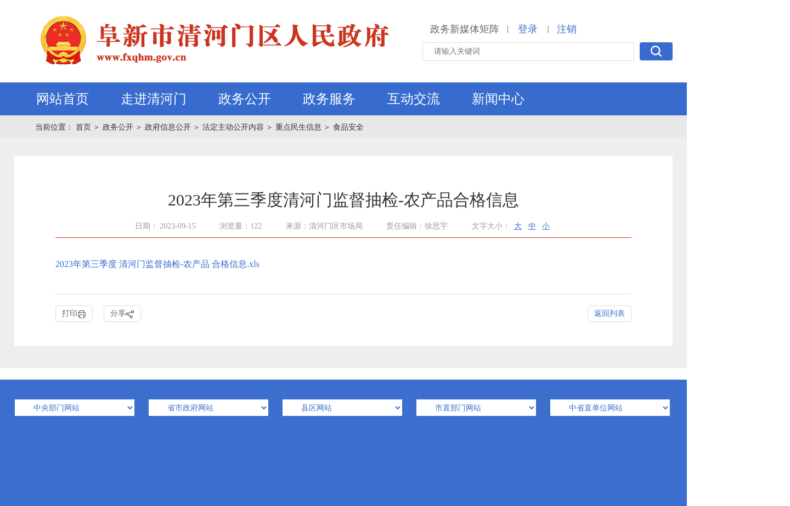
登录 (528, 29)
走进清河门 (154, 99)
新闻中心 (498, 99)
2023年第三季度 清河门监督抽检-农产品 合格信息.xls (157, 264)
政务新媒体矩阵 (464, 29)
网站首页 (62, 99)
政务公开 (244, 99)
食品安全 (348, 127)
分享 (122, 314)
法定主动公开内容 (233, 127)
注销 (567, 29)
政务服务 (329, 99)
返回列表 (609, 313)
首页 (84, 127)
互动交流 (413, 99)
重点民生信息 (298, 127)
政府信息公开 (168, 127)
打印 (74, 314)
